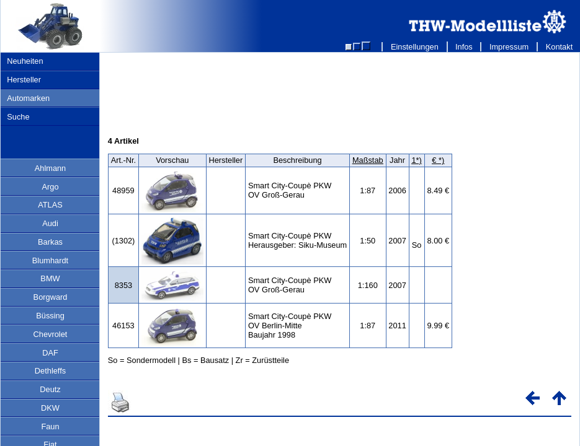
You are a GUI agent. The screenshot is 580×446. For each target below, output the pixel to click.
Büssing (50, 315)
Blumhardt (50, 260)
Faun (50, 426)
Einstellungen (414, 46)
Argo (50, 186)
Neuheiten (25, 61)
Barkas (50, 242)
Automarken (28, 98)
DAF (50, 352)
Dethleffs (50, 370)
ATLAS (50, 204)
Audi (50, 223)
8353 (123, 285)
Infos (464, 46)
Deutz (50, 389)
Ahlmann (50, 168)
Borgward (50, 297)
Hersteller (24, 79)
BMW (50, 278)
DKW (50, 408)
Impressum (509, 46)
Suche (18, 116)
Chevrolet (50, 334)
